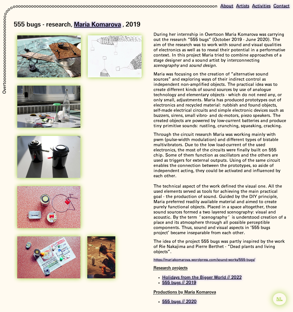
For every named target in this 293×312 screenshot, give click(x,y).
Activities (261, 6)
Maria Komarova (97, 24)
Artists (242, 6)
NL (279, 299)
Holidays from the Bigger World (202, 277)
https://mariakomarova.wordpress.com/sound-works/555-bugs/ (204, 260)
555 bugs (179, 283)
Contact (281, 6)
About (226, 6)
